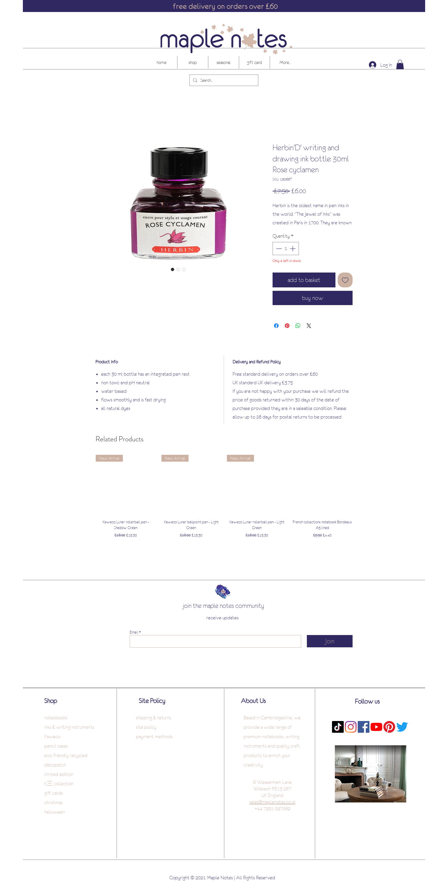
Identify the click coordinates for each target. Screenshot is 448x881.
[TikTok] (338, 727)
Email (134, 632)
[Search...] (223, 80)
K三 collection (58, 783)
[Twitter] (402, 727)
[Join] (330, 641)
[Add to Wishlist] (345, 280)
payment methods (154, 736)
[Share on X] (308, 325)
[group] (224, 499)
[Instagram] (351, 727)
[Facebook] (363, 727)
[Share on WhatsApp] (298, 325)
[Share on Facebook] (276, 325)
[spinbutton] (285, 248)
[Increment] (293, 248)
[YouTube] (376, 727)
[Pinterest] (389, 727)
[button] (400, 64)
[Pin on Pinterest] (287, 325)
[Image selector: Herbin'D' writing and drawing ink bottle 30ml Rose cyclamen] (172, 269)
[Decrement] (278, 248)
